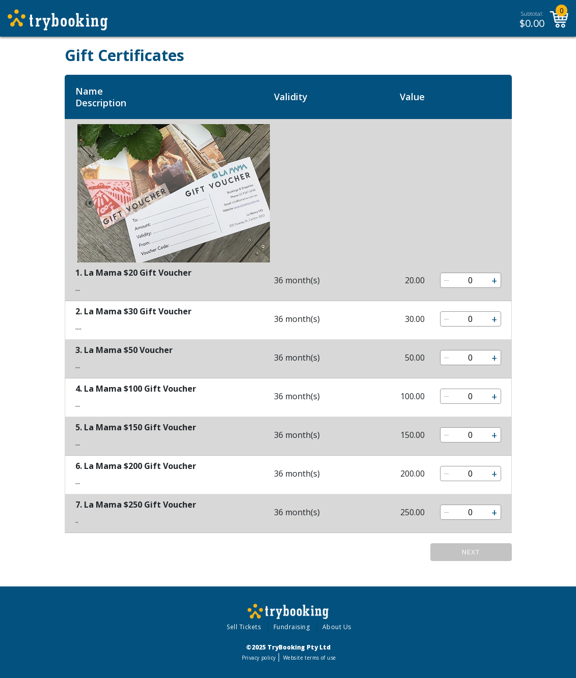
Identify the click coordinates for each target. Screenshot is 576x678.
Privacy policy (259, 657)
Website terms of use (309, 657)
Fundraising (291, 627)
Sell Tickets (244, 627)
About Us (336, 627)
